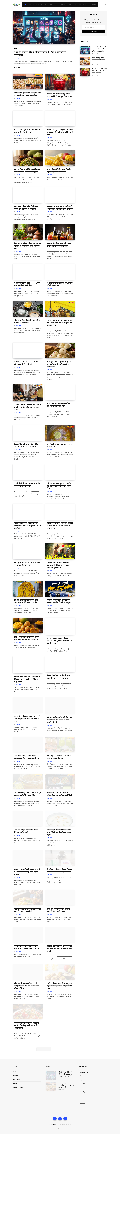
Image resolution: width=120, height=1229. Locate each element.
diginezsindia (57, 1144)
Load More (44, 1069)
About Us (15, 1091)
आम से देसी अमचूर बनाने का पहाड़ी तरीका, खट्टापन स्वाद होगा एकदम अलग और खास (26, 773)
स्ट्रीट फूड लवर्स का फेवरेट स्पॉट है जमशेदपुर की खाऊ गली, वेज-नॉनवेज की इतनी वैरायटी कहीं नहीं (60, 734)
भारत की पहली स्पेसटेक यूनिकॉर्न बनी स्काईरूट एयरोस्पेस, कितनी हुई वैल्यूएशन (60, 615)
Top (60, 1149)
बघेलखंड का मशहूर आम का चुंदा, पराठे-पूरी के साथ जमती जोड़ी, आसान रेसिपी (27, 812)
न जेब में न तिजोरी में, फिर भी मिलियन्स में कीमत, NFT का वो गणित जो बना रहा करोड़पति (99, 49)
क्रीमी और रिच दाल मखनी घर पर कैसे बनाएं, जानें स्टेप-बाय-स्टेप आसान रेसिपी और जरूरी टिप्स (27, 1006)
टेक (15, 48)
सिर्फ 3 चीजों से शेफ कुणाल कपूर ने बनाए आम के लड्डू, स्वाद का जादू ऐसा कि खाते (27, 654)
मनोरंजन (82, 1119)
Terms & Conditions (18, 1107)
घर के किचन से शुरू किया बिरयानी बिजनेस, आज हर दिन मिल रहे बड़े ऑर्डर (26, 135)
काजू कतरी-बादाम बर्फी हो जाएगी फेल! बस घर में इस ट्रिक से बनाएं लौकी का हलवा (27, 174)
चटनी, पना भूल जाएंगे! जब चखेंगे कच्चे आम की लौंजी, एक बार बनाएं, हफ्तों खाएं (26, 968)
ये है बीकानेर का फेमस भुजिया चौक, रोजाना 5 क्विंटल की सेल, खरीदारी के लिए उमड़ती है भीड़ (27, 417)
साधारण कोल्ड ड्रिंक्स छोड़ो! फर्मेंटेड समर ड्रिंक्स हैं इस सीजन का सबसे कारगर (59, 253)
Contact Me (16, 1095)
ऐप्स (81, 1096)
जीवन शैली (82, 1104)
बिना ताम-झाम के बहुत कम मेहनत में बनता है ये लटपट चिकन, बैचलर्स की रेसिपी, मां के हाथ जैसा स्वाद (59, 655)
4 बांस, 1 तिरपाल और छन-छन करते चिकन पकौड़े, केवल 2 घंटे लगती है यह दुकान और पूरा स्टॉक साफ (60, 332)
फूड (81, 1116)
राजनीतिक (82, 1123)
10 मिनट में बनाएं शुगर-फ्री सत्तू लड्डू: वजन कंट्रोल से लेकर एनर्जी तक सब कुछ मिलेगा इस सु (59, 1006)
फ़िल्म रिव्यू (82, 1112)
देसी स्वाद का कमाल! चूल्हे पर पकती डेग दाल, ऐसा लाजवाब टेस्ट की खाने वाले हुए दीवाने (59, 498)
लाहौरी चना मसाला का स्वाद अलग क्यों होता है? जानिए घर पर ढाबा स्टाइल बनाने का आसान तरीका (58, 538)
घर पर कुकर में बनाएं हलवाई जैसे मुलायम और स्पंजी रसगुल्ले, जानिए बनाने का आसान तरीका (59, 374)
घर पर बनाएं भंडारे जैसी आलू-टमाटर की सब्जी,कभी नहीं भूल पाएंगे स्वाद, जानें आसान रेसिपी (27, 1045)
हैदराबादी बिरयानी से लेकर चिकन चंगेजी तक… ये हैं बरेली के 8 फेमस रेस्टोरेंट (26, 456)
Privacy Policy (16, 1099)
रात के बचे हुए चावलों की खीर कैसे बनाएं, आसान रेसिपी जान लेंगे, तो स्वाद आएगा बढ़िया (59, 852)
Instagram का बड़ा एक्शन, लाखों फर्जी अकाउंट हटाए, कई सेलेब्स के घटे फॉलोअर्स (60, 214)
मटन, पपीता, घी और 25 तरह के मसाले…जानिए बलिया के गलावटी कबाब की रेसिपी (58, 812)
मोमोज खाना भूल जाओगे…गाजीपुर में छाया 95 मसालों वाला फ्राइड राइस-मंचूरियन (27, 95)
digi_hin (18, 58)
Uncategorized (84, 1092)
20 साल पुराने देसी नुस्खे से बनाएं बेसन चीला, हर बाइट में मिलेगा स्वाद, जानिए (27, 615)
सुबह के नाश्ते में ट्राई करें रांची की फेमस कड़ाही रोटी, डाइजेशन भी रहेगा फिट (27, 214)
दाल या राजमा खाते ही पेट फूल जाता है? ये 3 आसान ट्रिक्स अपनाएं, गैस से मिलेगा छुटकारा (27, 891)
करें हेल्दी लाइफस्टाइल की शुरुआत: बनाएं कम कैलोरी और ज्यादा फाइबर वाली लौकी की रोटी (59, 968)
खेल (81, 1100)
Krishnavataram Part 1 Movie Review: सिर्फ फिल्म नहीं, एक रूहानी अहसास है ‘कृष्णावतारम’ (60, 577)
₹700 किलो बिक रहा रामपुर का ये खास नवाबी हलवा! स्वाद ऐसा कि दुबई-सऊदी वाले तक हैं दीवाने (26, 538)
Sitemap (15, 1103)
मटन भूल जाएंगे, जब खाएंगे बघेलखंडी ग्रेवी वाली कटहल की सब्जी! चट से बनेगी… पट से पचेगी (60, 135)
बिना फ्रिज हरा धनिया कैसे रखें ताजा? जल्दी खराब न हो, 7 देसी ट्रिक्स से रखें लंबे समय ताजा (27, 253)
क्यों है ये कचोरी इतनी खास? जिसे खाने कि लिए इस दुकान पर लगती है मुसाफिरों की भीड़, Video (26, 694)
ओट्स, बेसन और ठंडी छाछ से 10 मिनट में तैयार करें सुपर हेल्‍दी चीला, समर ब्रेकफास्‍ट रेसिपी (26, 733)
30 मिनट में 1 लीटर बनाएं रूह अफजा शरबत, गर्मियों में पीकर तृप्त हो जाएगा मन (60, 96)
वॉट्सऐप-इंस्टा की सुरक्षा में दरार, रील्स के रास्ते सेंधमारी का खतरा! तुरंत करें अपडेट (60, 891)
